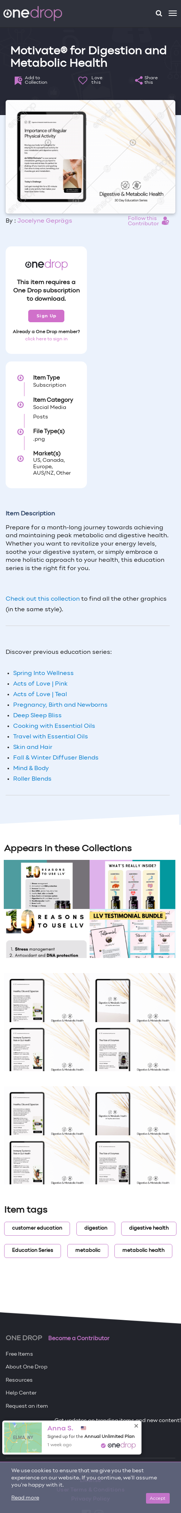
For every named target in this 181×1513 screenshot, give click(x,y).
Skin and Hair (33, 747)
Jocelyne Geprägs (44, 221)
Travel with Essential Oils (50, 737)
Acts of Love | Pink (40, 684)
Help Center (21, 1393)
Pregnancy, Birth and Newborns (60, 705)
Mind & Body (31, 769)
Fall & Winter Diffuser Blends (56, 758)
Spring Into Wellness (43, 673)
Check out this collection (43, 599)
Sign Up (46, 315)
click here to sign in (46, 339)
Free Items (19, 1354)
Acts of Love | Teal (40, 695)
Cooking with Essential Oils (54, 726)
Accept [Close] (158, 1498)
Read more (25, 1498)
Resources (19, 1380)
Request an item (27, 1406)
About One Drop (26, 1367)
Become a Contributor (79, 1338)
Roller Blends (32, 779)
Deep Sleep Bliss (37, 716)
